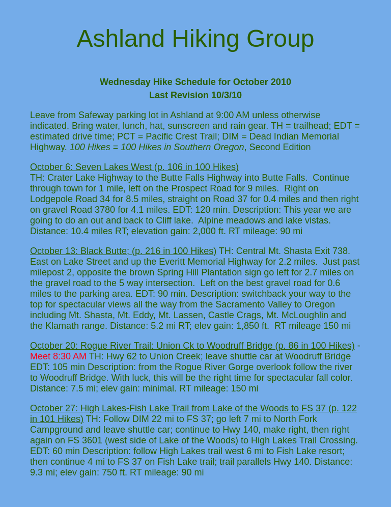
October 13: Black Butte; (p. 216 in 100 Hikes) (123, 251)
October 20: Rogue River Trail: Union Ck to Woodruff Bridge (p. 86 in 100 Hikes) (192, 346)
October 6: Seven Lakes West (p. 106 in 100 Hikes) (134, 167)
